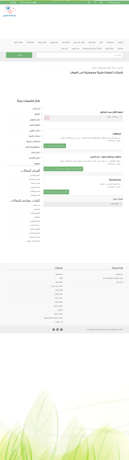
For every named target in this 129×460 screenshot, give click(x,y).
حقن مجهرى (34, 130)
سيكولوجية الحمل (32, 147)
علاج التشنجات (34, 158)
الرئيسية (120, 42)
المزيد (109, 117)
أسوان (94, 68)
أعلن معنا (65, 48)
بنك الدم (36, 108)
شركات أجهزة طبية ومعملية (106, 68)
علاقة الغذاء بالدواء (33, 241)
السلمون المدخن (34, 233)
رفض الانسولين (35, 237)
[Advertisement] (79, 21)
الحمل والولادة (35, 191)
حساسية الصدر (35, 225)
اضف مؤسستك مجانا (28, 2)
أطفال (37, 114)
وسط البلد (111, 141)
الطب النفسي (35, 187)
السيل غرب (111, 187)
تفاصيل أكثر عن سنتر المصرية (56, 192)
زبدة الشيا (36, 205)
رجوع (46, 118)
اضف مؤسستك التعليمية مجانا (113, 278)
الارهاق (37, 217)
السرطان (37, 209)
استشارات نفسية (33, 141)
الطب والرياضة (35, 175)
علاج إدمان (35, 152)
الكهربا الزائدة (35, 213)
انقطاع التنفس (35, 221)
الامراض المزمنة (34, 179)
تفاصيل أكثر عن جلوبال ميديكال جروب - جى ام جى (63, 169)
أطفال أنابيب (34, 125)
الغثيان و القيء (34, 229)
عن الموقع (119, 274)
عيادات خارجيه (34, 136)
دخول (12, 2)
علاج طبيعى (35, 119)
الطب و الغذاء (35, 183)
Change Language (113, 2)
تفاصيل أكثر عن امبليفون (54, 146)
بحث (19, 55)
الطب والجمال (35, 195)
